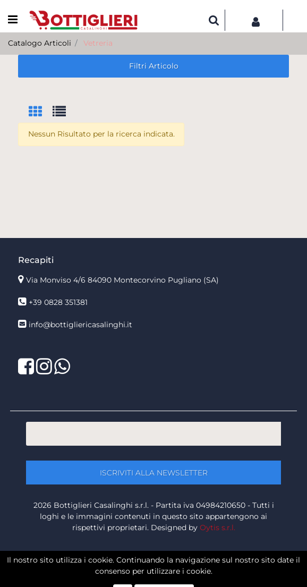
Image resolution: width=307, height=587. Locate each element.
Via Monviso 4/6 (122, 280)
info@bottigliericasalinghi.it (80, 324)
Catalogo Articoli (39, 43)
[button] (214, 20)
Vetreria (98, 43)
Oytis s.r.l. (217, 527)
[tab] (41, 112)
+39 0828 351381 (58, 302)
